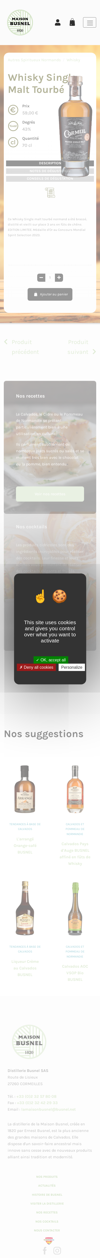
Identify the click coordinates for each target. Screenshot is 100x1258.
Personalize (72, 667)
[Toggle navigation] (89, 22)
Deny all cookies (36, 667)
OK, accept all (51, 660)
